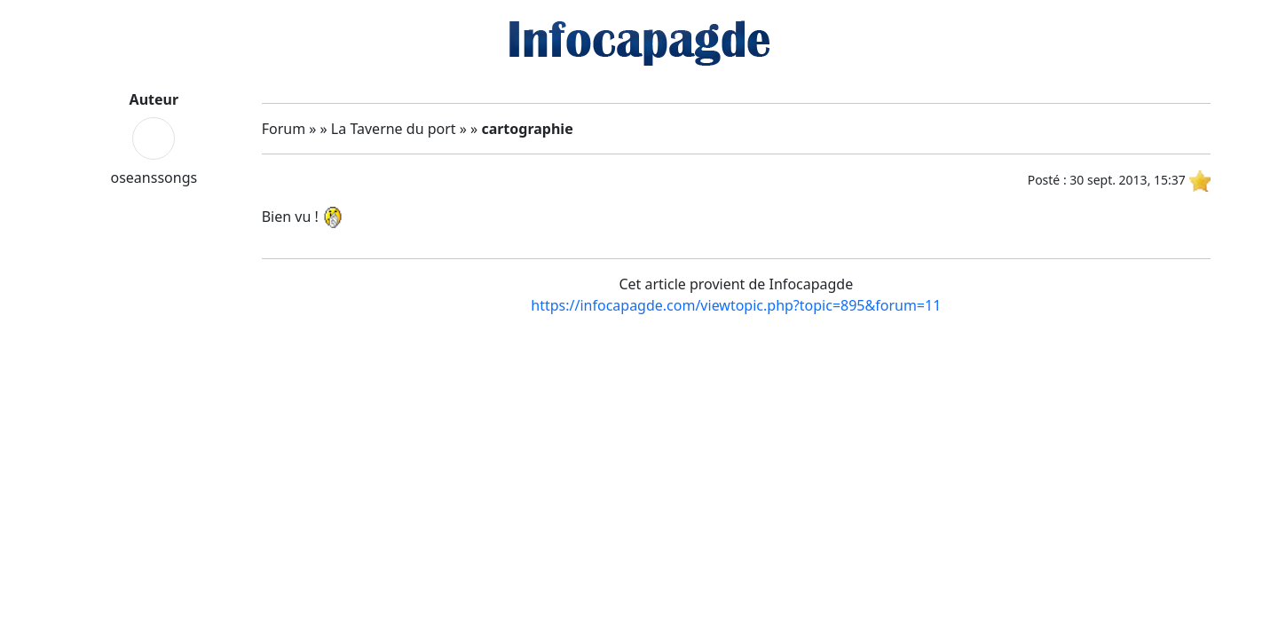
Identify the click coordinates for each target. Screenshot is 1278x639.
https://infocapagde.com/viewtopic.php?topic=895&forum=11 (736, 305)
